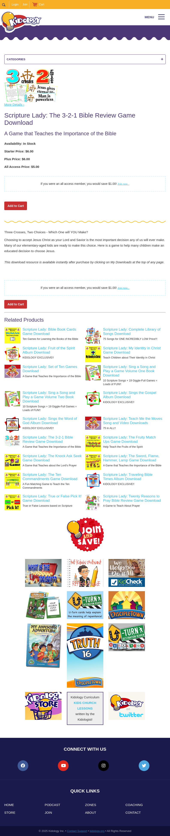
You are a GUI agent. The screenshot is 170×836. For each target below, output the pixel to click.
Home (9, 805)
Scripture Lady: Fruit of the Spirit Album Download (49, 350)
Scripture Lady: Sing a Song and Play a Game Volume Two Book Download (49, 397)
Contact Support (77, 831)
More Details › (14, 104)
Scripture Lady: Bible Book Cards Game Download (49, 331)
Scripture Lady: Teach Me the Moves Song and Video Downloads (132, 421)
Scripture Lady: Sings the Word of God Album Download (50, 421)
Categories (85, 59)
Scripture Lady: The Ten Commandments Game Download (50, 477)
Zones (90, 805)
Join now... (123, 183)
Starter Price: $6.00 (18, 151)
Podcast (52, 805)
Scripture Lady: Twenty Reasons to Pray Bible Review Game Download (132, 498)
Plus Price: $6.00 (17, 159)
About (90, 812)
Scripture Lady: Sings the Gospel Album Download (129, 395)
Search (5, 4)
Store (9, 812)
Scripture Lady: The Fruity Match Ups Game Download (129, 439)
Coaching (134, 805)
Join (25, 4)
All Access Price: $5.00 (21, 167)
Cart (41, 4)
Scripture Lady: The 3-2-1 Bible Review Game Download (48, 439)
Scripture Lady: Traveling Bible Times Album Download (128, 477)
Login (15, 4)
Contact (133, 812)
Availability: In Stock (20, 143)
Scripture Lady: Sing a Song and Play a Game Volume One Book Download (129, 371)
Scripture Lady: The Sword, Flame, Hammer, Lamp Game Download (131, 458)
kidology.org (97, 831)
